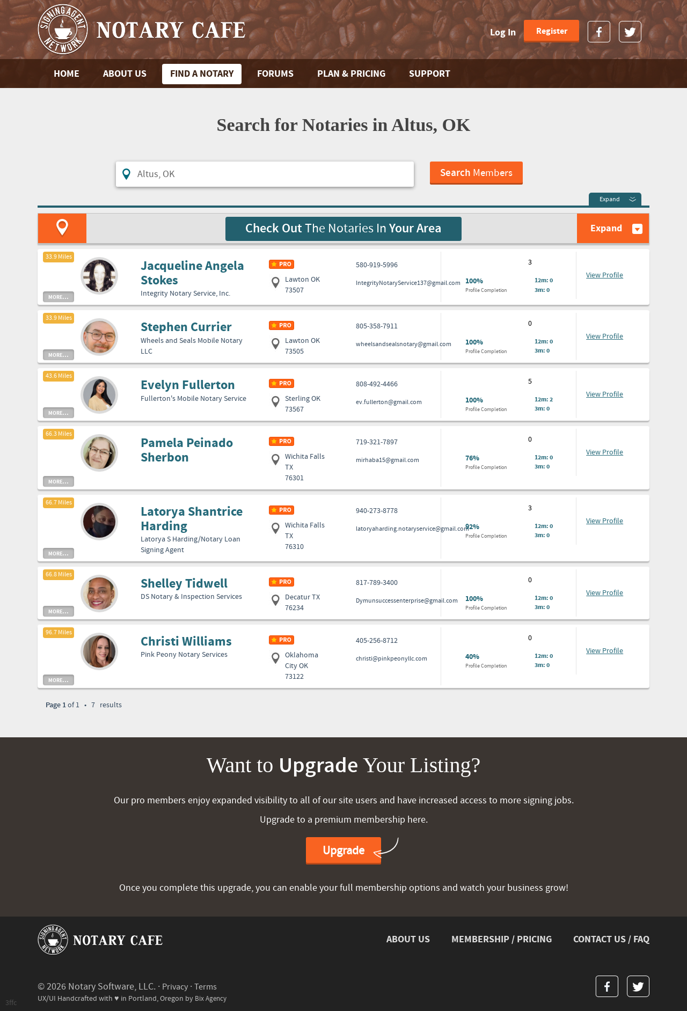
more (58, 295)
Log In (503, 32)
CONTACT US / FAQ (611, 937)
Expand (610, 198)
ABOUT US (125, 73)
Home (66, 73)
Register (551, 31)
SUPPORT (429, 73)
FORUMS (275, 73)
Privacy (176, 985)
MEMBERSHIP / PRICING (501, 937)
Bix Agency (212, 997)
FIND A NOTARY (201, 73)
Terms (209, 985)
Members (477, 174)
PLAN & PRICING (351, 73)
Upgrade (343, 850)
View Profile (604, 274)
